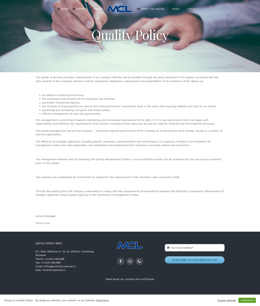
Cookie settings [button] (226, 300)
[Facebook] (120, 261)
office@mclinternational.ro (60, 266)
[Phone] (139, 261)
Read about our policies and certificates (130, 279)
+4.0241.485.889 (51, 262)
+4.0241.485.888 (54, 258)
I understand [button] (247, 300)
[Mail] (130, 261)
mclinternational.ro (53, 270)
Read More (102, 300)
